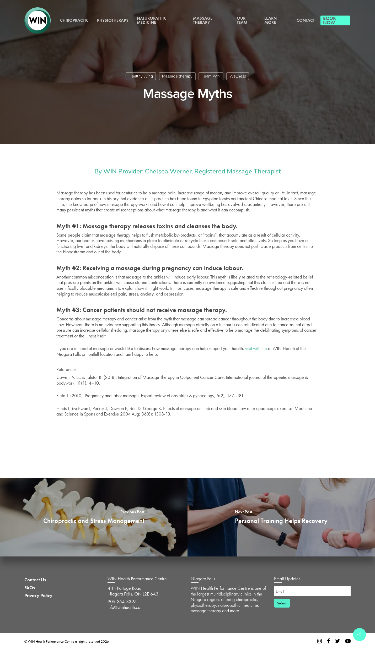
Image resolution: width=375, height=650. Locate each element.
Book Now (329, 20)
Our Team (242, 20)
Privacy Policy (38, 595)
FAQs (29, 588)
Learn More (270, 20)
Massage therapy (177, 76)
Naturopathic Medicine (152, 20)
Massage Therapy (202, 20)
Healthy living (141, 76)
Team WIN (211, 76)
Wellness (237, 76)
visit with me (256, 348)
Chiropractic (74, 20)
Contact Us (35, 580)
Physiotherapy (112, 20)
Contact (306, 20)
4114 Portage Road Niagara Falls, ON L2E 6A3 (133, 591)
